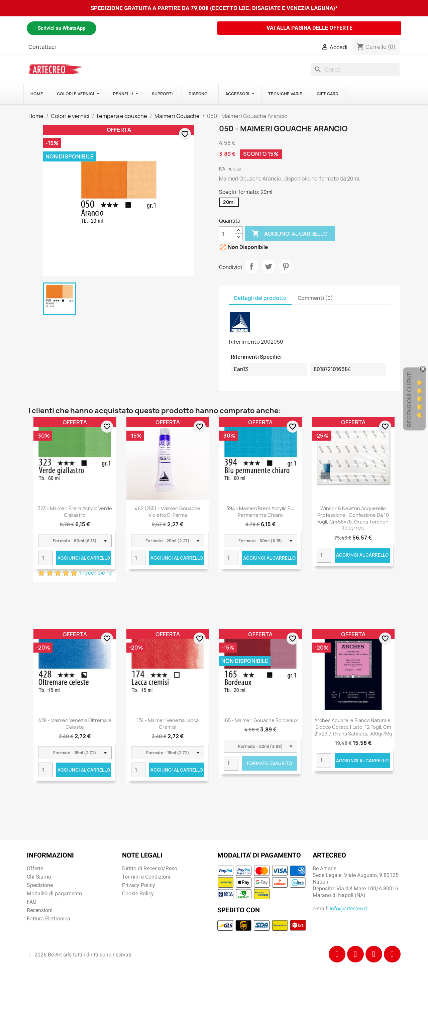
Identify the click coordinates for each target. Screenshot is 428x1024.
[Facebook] (337, 954)
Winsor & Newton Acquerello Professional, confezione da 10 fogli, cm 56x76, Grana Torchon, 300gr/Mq (353, 518)
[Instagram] (355, 954)
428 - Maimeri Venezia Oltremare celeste (75, 723)
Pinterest (285, 266)
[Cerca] (355, 69)
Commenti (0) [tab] (315, 298)
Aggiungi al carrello (290, 233)
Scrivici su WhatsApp (61, 28)
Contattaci (42, 46)
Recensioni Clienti (409, 399)
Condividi (251, 266)
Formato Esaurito (269, 763)
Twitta (268, 266)
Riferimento (244, 341)
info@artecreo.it (348, 908)
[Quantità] (227, 233)
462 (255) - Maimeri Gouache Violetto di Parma (167, 511)
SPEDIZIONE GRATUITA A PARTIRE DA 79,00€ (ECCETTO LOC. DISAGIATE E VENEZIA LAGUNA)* (214, 8)
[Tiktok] (373, 954)
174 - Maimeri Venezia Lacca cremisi (168, 723)
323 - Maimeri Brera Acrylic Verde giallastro (75, 511)
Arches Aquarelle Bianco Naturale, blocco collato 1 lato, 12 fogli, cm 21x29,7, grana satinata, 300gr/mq (353, 727)
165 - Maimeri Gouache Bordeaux (260, 720)
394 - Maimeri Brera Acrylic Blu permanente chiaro (260, 511)
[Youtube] (392, 954)
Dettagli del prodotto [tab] (260, 298)
